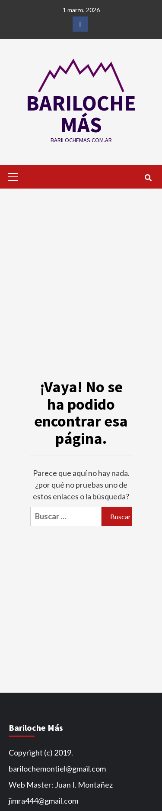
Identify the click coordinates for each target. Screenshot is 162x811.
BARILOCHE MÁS (81, 113)
